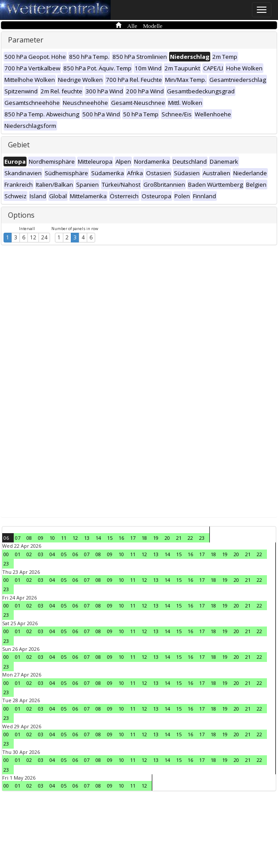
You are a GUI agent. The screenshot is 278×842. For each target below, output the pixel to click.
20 (167, 537)
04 (52, 554)
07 (17, 537)
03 (40, 554)
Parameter (25, 40)
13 (86, 537)
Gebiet (19, 145)
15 (109, 537)
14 (98, 537)
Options (21, 215)
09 (40, 537)
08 (29, 537)
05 (63, 554)
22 (190, 537)
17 (132, 537)
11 (63, 537)
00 (6, 554)
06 (6, 537)
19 (155, 537)
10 (52, 537)
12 (33, 237)
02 (29, 554)
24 (44, 237)
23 (202, 537)
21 (178, 537)
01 (17, 554)
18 (144, 537)
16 (121, 537)
